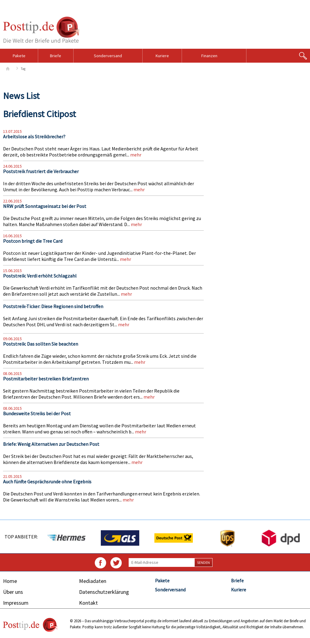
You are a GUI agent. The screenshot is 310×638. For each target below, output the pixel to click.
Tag (23, 69)
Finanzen (209, 55)
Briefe (55, 55)
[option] (66, 538)
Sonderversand (108, 55)
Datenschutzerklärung (104, 591)
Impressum (15, 602)
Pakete (19, 55)
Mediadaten (92, 580)
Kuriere (162, 55)
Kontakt (88, 602)
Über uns (13, 591)
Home (10, 580)
